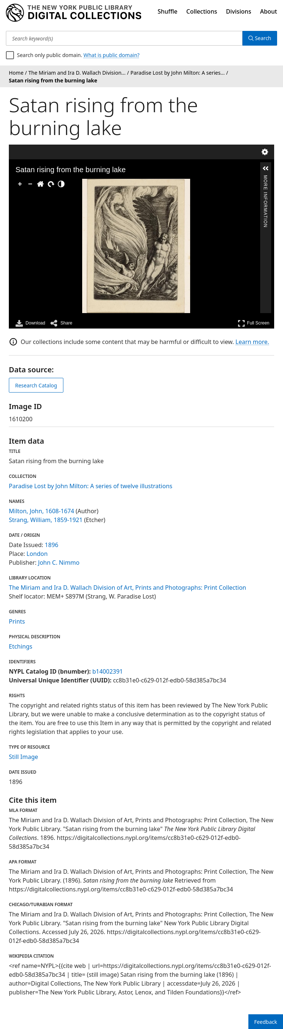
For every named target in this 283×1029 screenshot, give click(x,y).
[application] (136, 246)
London (37, 554)
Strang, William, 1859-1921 (46, 520)
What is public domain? (112, 55)
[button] (265, 168)
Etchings (20, 646)
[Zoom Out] (30, 184)
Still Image (23, 757)
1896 (52, 545)
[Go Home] (40, 184)
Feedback (265, 1021)
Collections (201, 11)
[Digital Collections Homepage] (73, 13)
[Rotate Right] (51, 184)
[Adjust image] (61, 184)
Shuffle (168, 11)
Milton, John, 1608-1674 (41, 511)
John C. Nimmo (58, 562)
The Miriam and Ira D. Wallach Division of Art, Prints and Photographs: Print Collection (127, 587)
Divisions (238, 11)
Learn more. (252, 342)
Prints (17, 621)
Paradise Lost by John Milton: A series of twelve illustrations (90, 486)
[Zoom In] (20, 184)
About (268, 11)
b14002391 (107, 671)
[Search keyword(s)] (124, 38)
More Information (265, 178)
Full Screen (253, 323)
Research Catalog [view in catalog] (36, 385)
